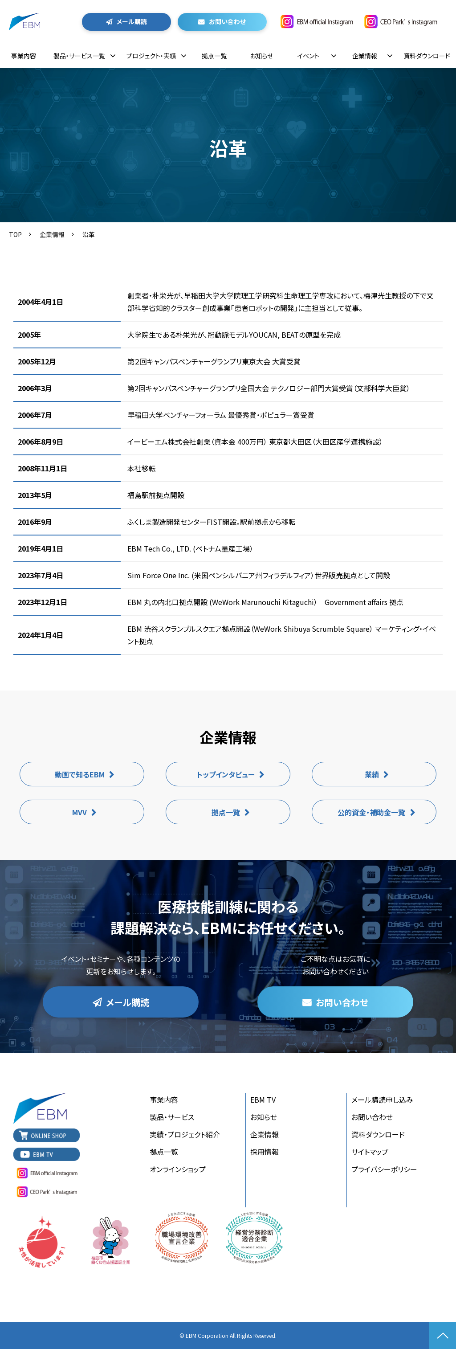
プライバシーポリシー (384, 1169)
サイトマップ (369, 1151)
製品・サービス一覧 (79, 55)
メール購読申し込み (382, 1099)
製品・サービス (172, 1117)
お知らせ (261, 55)
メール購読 (132, 21)
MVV (79, 812)
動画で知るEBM (80, 774)
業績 (372, 774)
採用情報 (264, 1151)
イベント (308, 55)
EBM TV (263, 1099)
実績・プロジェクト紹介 (185, 1134)
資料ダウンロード (426, 55)
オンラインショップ (178, 1169)
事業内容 (23, 55)
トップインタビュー (226, 774)
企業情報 (364, 55)
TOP (15, 234)
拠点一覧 (214, 55)
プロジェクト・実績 (151, 55)
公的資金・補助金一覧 (371, 812)
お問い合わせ (227, 21)
